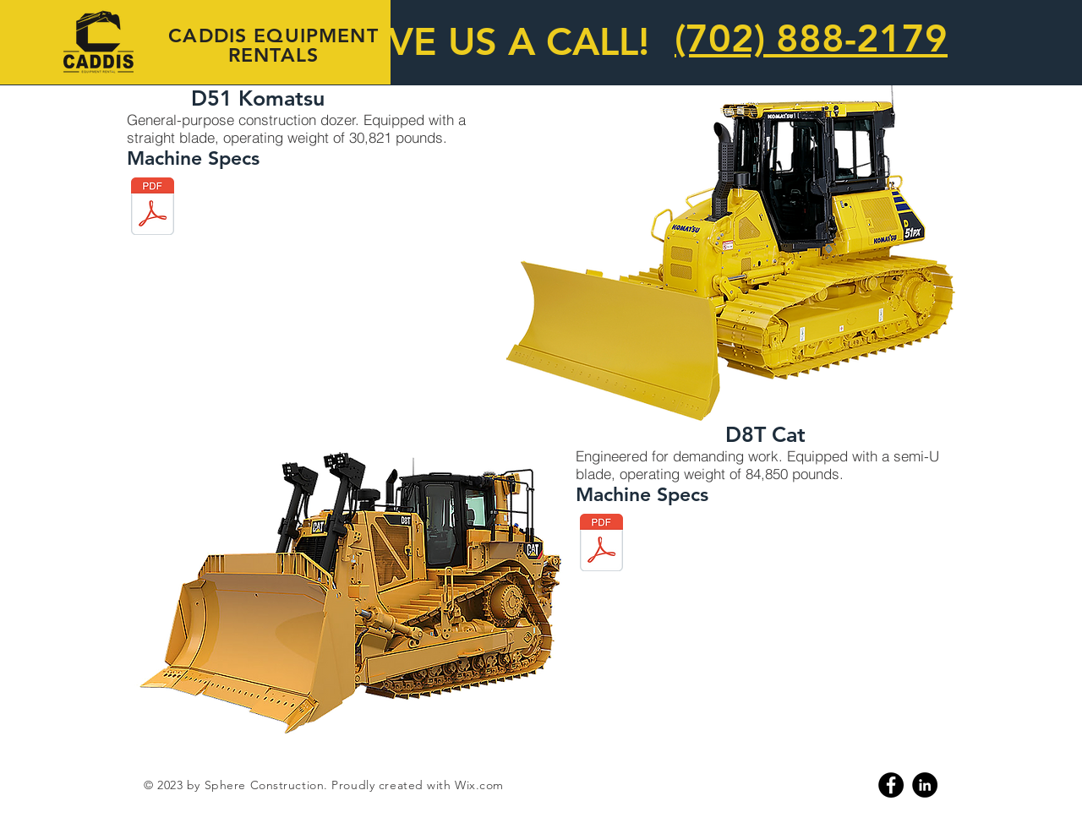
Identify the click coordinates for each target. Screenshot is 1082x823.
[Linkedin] (924, 785)
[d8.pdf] (601, 544)
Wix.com (479, 785)
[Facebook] (891, 785)
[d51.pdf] (152, 208)
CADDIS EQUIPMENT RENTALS (273, 45)
